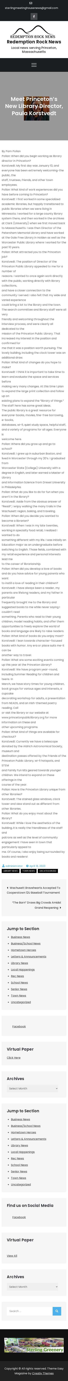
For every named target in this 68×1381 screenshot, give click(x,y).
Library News (10, 870)
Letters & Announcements (28, 957)
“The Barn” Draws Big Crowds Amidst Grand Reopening (36, 905)
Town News (28, 870)
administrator (14, 866)
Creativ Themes (43, 1373)
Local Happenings (23, 970)
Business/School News (25, 944)
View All (12, 1256)
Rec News (17, 976)
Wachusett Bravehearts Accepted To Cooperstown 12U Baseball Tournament (33, 890)
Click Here (14, 1058)
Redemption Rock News (34, 42)
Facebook (16, 1025)
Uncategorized (47, 870)
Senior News (19, 989)
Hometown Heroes (23, 950)
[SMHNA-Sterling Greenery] (34, 1345)
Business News (20, 937)
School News (19, 983)
